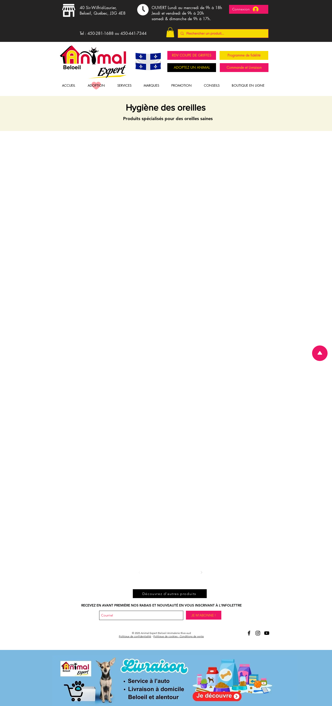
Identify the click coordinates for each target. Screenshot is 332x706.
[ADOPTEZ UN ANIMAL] (191, 67)
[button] (170, 32)
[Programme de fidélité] (244, 55)
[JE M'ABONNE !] (203, 615)
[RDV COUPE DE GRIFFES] (191, 55)
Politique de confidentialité (135, 636)
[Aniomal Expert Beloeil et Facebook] (249, 633)
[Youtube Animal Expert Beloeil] (267, 633)
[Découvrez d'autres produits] (170, 593)
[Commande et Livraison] (244, 67)
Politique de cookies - (166, 636)
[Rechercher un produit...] (222, 33)
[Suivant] (201, 572)
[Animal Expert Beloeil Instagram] (258, 633)
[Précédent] (139, 572)
